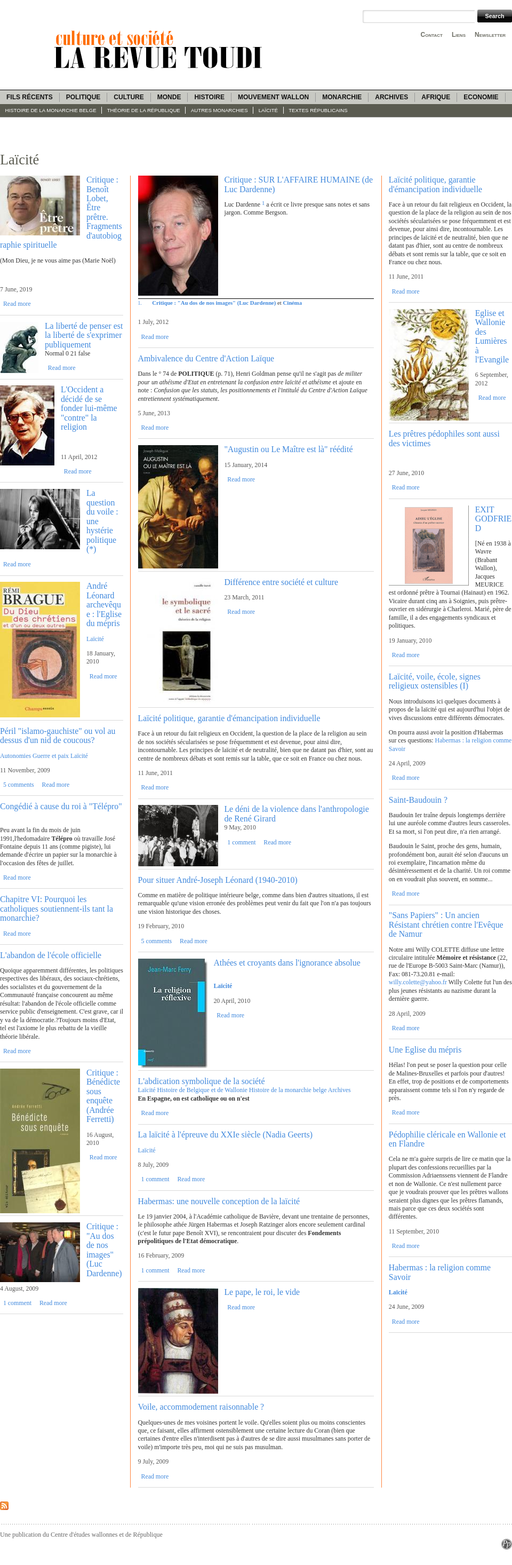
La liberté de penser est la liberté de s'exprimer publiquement (84, 335)
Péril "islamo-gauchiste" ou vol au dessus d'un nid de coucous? (57, 735)
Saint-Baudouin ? (418, 799)
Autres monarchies (219, 110)
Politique (83, 97)
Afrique (435, 97)
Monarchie (342, 97)
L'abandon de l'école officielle (50, 955)
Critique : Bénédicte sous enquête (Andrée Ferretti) (103, 1096)
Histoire (209, 97)
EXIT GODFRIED (493, 519)
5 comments (18, 784)
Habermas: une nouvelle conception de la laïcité (219, 1201)
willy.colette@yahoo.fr (418, 982)
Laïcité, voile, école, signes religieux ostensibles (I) (435, 681)
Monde (169, 97)
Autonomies (15, 756)
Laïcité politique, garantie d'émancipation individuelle (229, 718)
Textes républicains (318, 110)
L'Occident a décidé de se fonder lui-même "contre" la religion (89, 408)
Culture (128, 97)
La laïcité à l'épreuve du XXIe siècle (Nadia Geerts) (225, 1134)
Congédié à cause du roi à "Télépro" (61, 806)
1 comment (17, 1303)
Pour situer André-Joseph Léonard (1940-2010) (218, 879)
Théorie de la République (143, 110)
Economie (480, 97)
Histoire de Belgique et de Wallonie (202, 1090)
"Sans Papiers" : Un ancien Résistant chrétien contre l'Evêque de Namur (446, 924)
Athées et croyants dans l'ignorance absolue (286, 962)
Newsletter (490, 34)
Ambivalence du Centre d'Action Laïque (206, 358)
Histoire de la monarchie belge (51, 110)
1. (140, 303)
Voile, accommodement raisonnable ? (201, 1406)
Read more (17, 303)
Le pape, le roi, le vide (262, 1292)
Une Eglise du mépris (425, 1049)
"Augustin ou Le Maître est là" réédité (288, 449)
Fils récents (29, 97)
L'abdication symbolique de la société (201, 1081)
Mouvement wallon (273, 97)
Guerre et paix (51, 756)
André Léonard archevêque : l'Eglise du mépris (104, 604)
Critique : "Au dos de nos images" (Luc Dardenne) (104, 1249)
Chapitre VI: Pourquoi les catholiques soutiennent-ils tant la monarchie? (56, 908)
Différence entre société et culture (281, 582)
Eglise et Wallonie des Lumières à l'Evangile (492, 336)
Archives (391, 97)
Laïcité (268, 110)
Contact (432, 34)
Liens (459, 34)
